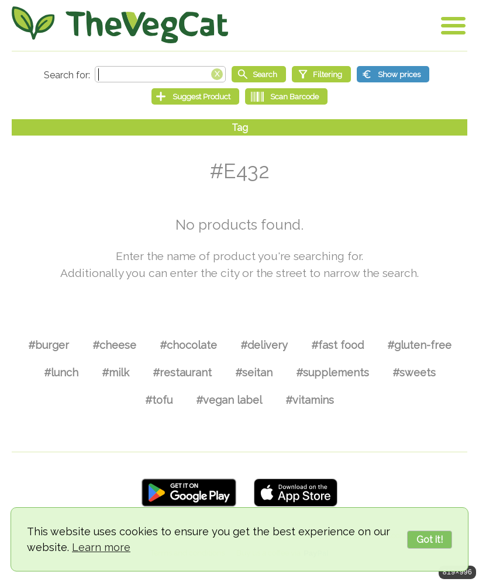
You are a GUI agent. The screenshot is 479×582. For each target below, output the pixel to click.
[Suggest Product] (195, 96)
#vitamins (309, 400)
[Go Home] (120, 25)
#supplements (332, 372)
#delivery (264, 345)
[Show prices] (393, 74)
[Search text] (160, 74)
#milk (115, 372)
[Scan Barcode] (286, 96)
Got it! (429, 539)
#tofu (159, 400)
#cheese (114, 345)
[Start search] (259, 74)
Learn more (101, 547)
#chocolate (188, 345)
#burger (48, 345)
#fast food (337, 345)
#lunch (61, 372)
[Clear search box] (217, 73)
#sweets (414, 372)
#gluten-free (419, 345)
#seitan (254, 372)
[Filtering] (321, 74)
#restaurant (182, 372)
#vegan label (229, 400)
